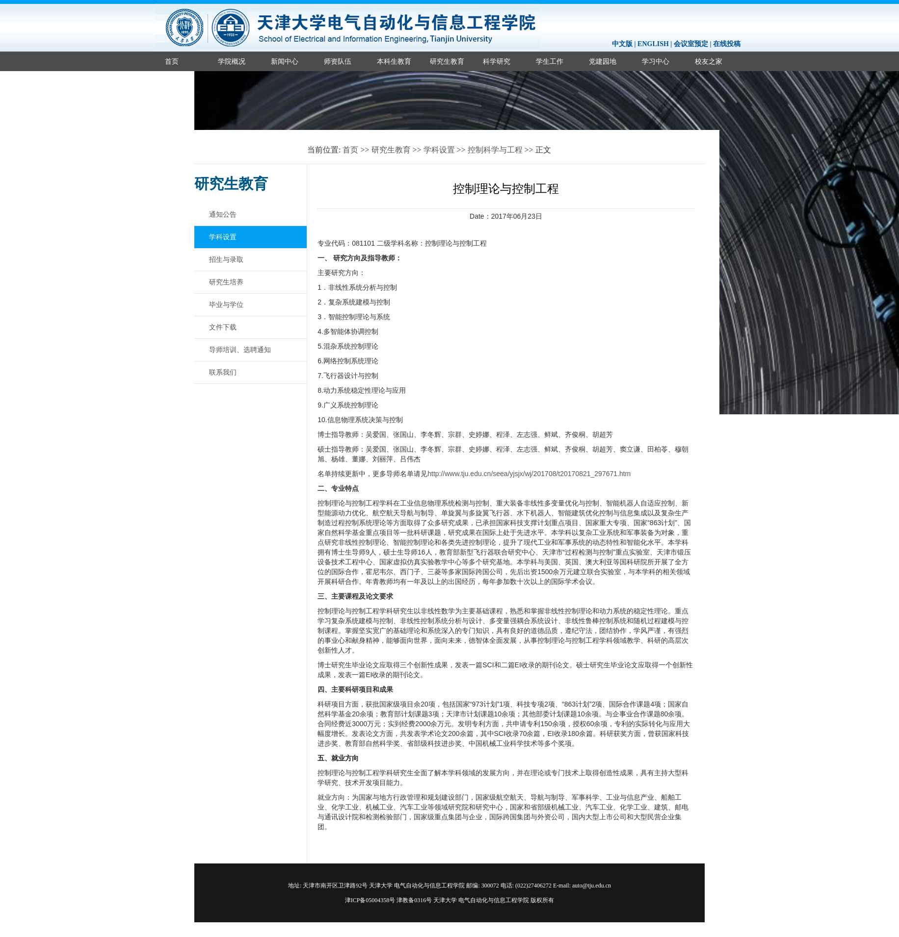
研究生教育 (447, 61)
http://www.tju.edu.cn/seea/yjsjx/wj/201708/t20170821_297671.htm (529, 474)
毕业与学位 (226, 304)
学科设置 (439, 150)
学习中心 (655, 61)
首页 (172, 61)
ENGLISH (653, 44)
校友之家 (708, 61)
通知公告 (223, 214)
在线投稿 (726, 44)
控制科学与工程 (495, 150)
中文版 (622, 44)
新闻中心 (284, 61)
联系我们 (223, 372)
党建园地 (602, 61)
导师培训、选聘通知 (240, 350)
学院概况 (231, 61)
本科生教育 (394, 61)
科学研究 (496, 61)
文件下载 (223, 327)
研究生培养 (226, 282)
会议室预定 (691, 44)
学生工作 (549, 61)
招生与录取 (226, 259)
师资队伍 (337, 61)
